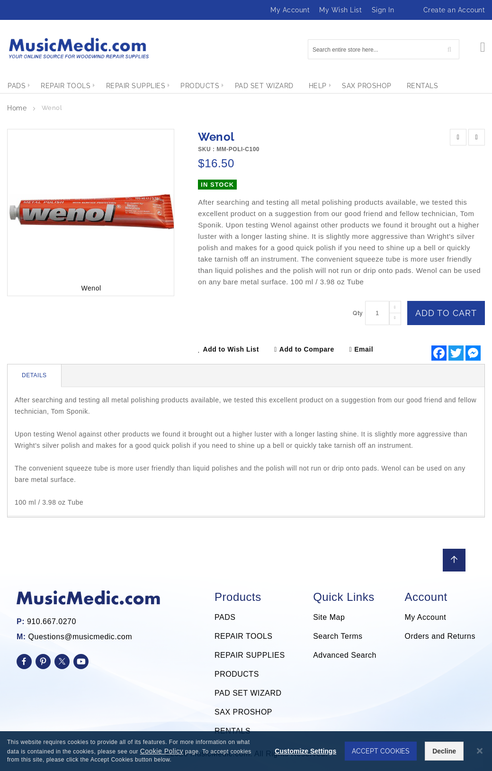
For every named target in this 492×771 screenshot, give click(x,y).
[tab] (35, 375)
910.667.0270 (51, 621)
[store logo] (78, 48)
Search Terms (337, 636)
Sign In (383, 10)
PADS (225, 617)
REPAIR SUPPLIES (250, 655)
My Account (290, 10)
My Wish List (340, 10)
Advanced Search (344, 655)
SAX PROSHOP (243, 712)
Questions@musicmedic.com (80, 637)
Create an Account (454, 10)
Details (34, 375)
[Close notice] (479, 751)
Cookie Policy (161, 751)
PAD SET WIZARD (248, 693)
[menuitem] (16, 86)
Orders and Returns (439, 636)
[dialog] (246, 751)
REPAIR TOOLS (243, 636)
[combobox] (383, 49)
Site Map (329, 617)
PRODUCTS (237, 674)
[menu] (246, 86)
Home (17, 108)
